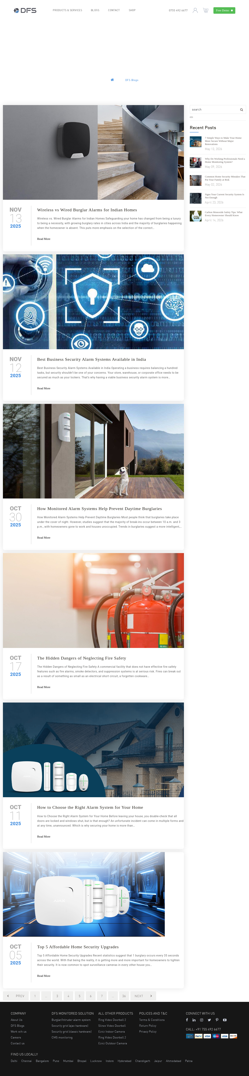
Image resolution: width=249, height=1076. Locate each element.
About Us (16, 1020)
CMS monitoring (62, 1037)
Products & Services (67, 10)
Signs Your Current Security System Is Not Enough (224, 196)
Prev (15, 996)
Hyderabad (124, 1061)
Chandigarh (142, 1061)
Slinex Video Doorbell (112, 1025)
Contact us (17, 1043)
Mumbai (68, 1061)
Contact (114, 10)
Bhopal (81, 1061)
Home (117, 80)
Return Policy (147, 1025)
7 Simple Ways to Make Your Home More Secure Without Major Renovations (223, 141)
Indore (110, 1061)
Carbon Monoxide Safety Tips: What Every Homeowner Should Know (223, 214)
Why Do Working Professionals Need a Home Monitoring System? (225, 160)
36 (124, 996)
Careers (16, 1037)
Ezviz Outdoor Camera (112, 1043)
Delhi (14, 1061)
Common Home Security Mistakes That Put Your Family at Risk (225, 178)
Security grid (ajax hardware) (70, 1025)
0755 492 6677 (178, 10)
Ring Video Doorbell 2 (112, 1020)
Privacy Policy (147, 1031)
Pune (56, 1061)
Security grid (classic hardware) (71, 1031)
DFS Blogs (17, 1025)
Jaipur (158, 1061)
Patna (189, 1061)
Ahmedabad (173, 1061)
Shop (132, 10)
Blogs (95, 10)
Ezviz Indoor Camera (111, 1031)
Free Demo (224, 10)
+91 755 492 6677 (208, 1029)
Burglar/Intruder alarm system (71, 1020)
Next (143, 996)
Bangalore (42, 1061)
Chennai (26, 1061)
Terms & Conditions (152, 1020)
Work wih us (18, 1031)
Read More (43, 239)
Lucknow (96, 1061)
